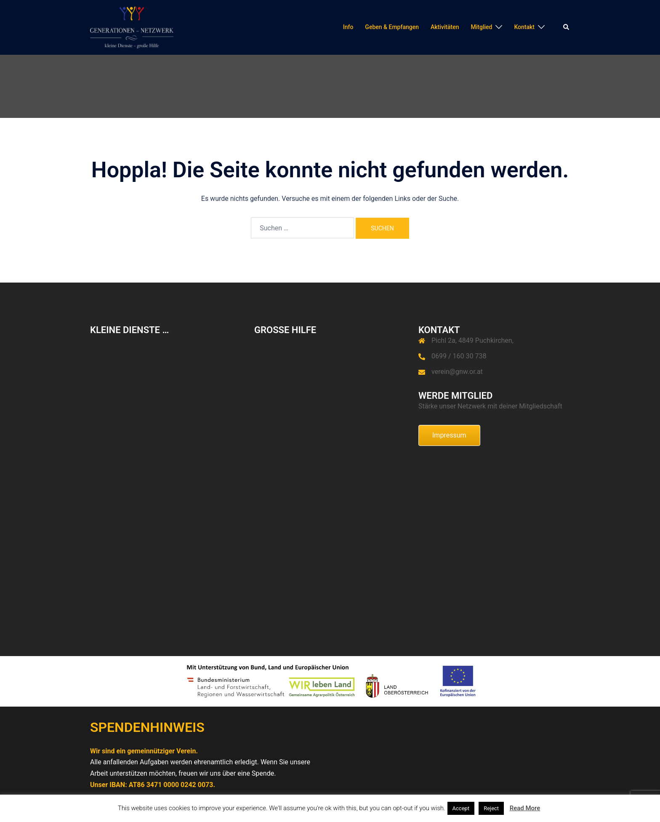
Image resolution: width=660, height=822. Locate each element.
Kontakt (524, 27)
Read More (525, 808)
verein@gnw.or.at (457, 372)
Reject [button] (491, 808)
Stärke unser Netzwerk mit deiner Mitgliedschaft (490, 406)
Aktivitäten (445, 27)
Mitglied (481, 27)
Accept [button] (461, 808)
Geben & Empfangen (392, 27)
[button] (566, 27)
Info (348, 27)
